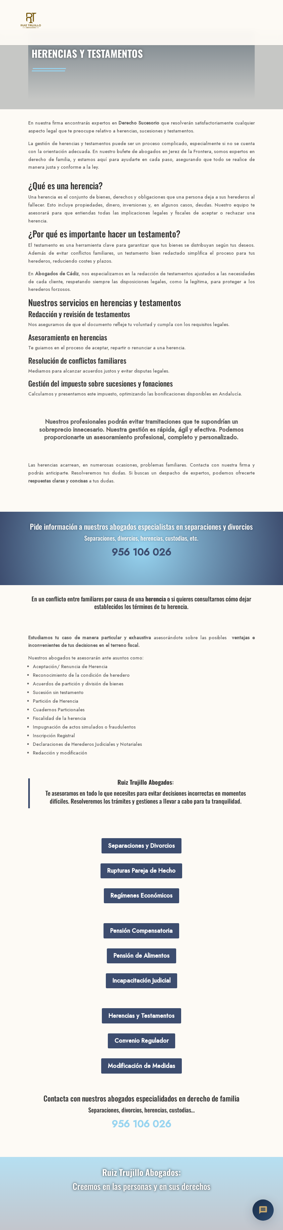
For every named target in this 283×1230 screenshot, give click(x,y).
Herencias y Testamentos (141, 1015)
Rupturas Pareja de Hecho (141, 870)
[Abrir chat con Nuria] (263, 1210)
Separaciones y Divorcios (141, 845)
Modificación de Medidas (141, 1066)
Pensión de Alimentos (141, 955)
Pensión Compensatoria (141, 930)
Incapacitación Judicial (141, 980)
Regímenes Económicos (141, 895)
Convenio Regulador (141, 1040)
